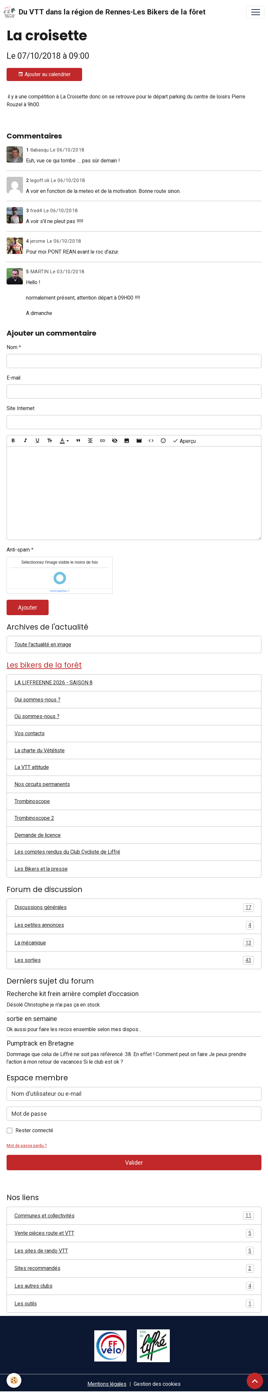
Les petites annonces (134, 925)
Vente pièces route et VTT (134, 1233)
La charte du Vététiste (39, 750)
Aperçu (184, 441)
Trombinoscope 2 (34, 818)
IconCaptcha (58, 591)
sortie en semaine (32, 1019)
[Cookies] (14, 1380)
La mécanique (134, 943)
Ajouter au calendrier (44, 74)
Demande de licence (37, 835)
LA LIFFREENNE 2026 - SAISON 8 (53, 682)
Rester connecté (34, 1130)
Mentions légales (106, 1384)
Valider (134, 1162)
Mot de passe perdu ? (27, 1145)
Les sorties (134, 960)
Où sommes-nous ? (36, 716)
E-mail (13, 378)
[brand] (104, 12)
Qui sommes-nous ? (37, 700)
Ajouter (27, 607)
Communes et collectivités (134, 1216)
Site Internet (20, 408)
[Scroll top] (255, 1381)
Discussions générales (134, 907)
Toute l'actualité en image (42, 644)
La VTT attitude (31, 767)
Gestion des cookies (157, 1384)
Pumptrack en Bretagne (40, 1043)
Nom (12, 347)
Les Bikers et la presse (41, 869)
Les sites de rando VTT (134, 1251)
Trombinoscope (32, 801)
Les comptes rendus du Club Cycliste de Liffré (67, 852)
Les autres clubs (134, 1286)
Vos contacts (29, 733)
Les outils (134, 1304)
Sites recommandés (134, 1268)
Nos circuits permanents (42, 784)
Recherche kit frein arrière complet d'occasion (73, 994)
